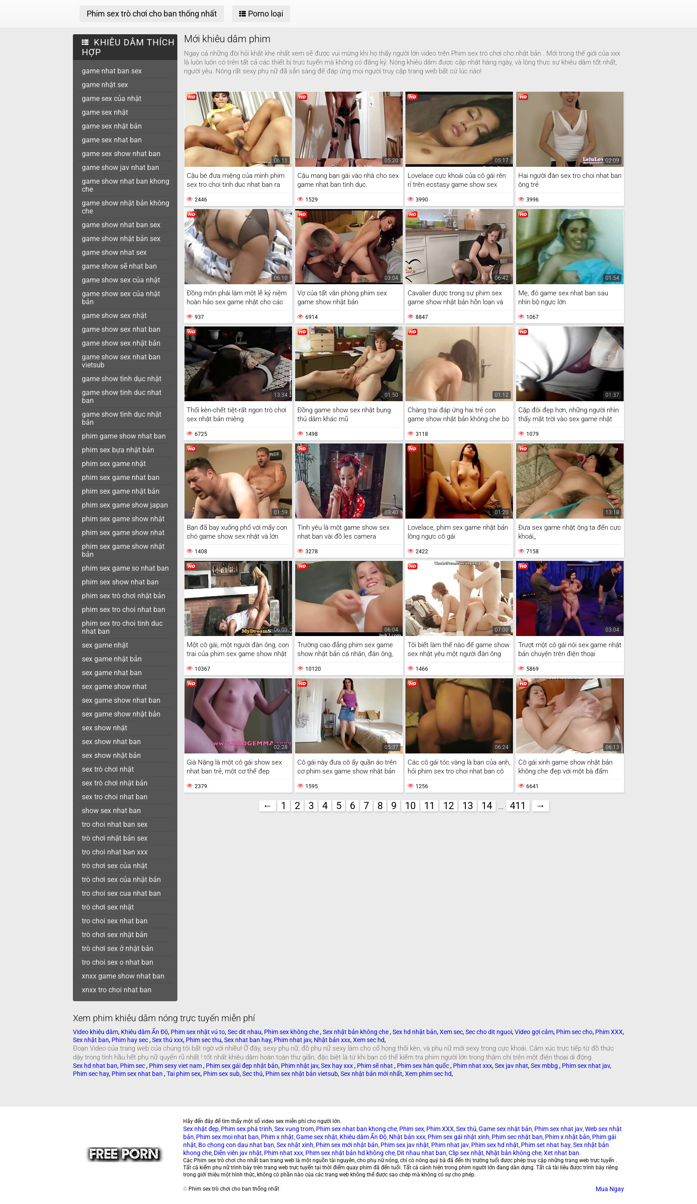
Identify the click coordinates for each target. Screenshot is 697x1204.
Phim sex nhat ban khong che (356, 1128)
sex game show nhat (114, 686)
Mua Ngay (610, 1188)
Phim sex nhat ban (138, 1073)
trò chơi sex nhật (108, 907)
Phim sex (411, 1128)
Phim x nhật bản (567, 1136)
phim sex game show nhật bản (123, 550)
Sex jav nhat (511, 1065)
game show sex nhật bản (121, 343)
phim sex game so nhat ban (125, 568)
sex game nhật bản (112, 659)
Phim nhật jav (299, 1065)
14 (486, 805)
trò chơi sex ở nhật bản (117, 948)
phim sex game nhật (114, 463)
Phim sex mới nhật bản (347, 1144)
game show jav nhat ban (120, 167)
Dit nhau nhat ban (421, 1152)
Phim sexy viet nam (176, 1065)
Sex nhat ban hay (247, 1039)
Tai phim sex (183, 1073)
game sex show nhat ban (121, 153)
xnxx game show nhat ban (123, 976)
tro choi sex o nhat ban (117, 962)
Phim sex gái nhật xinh (458, 1136)
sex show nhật (104, 728)
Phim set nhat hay (546, 1144)
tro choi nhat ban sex (115, 824)
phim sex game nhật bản (121, 491)
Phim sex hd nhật (495, 1144)
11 (429, 805)
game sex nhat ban (112, 140)
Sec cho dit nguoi (488, 1031)
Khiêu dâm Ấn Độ (144, 1031)
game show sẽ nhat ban (119, 266)
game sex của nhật (111, 98)
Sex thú (466, 1128)
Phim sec (133, 1065)
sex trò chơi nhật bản (115, 783)
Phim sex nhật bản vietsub (301, 1073)
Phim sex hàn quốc (423, 1065)
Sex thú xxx (167, 1039)
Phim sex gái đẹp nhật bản (242, 1065)
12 (448, 805)
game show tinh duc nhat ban (121, 396)
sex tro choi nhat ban (115, 797)
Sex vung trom (294, 1128)
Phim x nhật (277, 1136)
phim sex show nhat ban (120, 582)
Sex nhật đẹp (201, 1128)
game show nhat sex (114, 252)
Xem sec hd (369, 1039)
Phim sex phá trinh (246, 1128)
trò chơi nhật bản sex (115, 838)
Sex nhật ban (91, 1039)
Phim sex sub (221, 1073)
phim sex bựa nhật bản (118, 450)
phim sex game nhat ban (121, 477)
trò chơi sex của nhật (114, 866)
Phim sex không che (292, 1031)
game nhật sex (105, 85)
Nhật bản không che (513, 1152)
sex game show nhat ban (121, 700)
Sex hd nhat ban (95, 1065)
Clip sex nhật (466, 1152)
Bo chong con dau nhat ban (236, 1144)
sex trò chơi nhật (108, 769)
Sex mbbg (545, 1065)
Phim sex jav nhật (405, 1144)
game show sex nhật (114, 315)
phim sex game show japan (125, 505)
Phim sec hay (91, 1073)
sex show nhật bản (111, 755)
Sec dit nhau (244, 1031)
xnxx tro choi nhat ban (117, 990)
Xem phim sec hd (428, 1073)
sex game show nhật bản (121, 714)
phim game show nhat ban (124, 436)
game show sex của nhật (121, 280)
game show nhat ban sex (121, 225)
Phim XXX (609, 1031)
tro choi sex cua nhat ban (121, 893)
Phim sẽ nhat (375, 1065)
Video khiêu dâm (95, 1031)
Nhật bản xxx (332, 1039)
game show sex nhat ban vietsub (121, 361)
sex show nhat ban (111, 741)
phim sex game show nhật (123, 519)
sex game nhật (105, 645)
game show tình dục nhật (121, 378)
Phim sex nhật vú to (198, 1031)
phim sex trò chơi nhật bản (123, 596)
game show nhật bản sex (121, 238)
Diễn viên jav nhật (238, 1152)
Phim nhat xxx (472, 1065)
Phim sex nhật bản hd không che (350, 1152)
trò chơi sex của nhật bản (121, 879)
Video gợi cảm (534, 1031)
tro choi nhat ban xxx (115, 852)
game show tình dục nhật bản (121, 418)
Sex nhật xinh (294, 1144)
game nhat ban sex (112, 71)
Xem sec (451, 1031)
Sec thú (252, 1073)
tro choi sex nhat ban (115, 921)
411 (518, 805)
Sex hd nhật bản (415, 1031)
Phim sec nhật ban (517, 1136)
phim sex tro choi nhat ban (123, 609)
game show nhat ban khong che (125, 185)
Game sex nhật (316, 1136)
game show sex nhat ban (121, 329)
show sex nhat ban (111, 810)
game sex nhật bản (112, 126)
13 (467, 805)
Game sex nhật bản (505, 1128)
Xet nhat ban (561, 1152)
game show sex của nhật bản (121, 298)
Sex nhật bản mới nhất (371, 1073)
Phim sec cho (574, 1031)
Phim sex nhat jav (586, 1065)
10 (410, 805)
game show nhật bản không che (125, 207)
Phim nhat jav (292, 1039)
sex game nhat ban (112, 672)
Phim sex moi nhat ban (227, 1136)
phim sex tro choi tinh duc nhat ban (122, 627)
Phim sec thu (203, 1039)
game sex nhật (105, 112)
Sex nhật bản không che (356, 1031)
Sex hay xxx (337, 1065)
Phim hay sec (130, 1039)
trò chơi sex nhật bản (115, 934)
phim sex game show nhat (123, 532)
